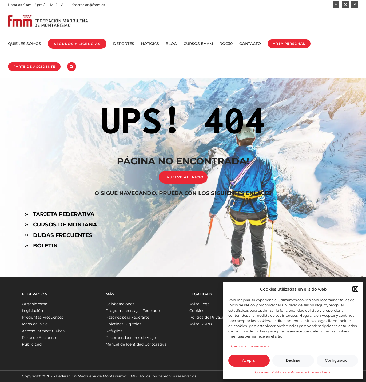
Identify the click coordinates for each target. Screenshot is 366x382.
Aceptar (249, 360)
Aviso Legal (322, 372)
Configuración (337, 360)
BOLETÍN (45, 245)
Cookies (262, 372)
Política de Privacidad (290, 372)
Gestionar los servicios (250, 346)
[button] (355, 289)
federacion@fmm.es (88, 5)
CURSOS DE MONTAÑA (65, 224)
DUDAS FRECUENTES (62, 235)
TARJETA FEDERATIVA (63, 214)
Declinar (293, 360)
